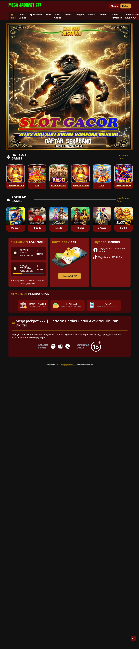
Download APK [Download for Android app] (70, 276)
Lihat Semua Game (123, 157)
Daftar (125, 6)
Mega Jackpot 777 (68, 364)
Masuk (114, 6)
